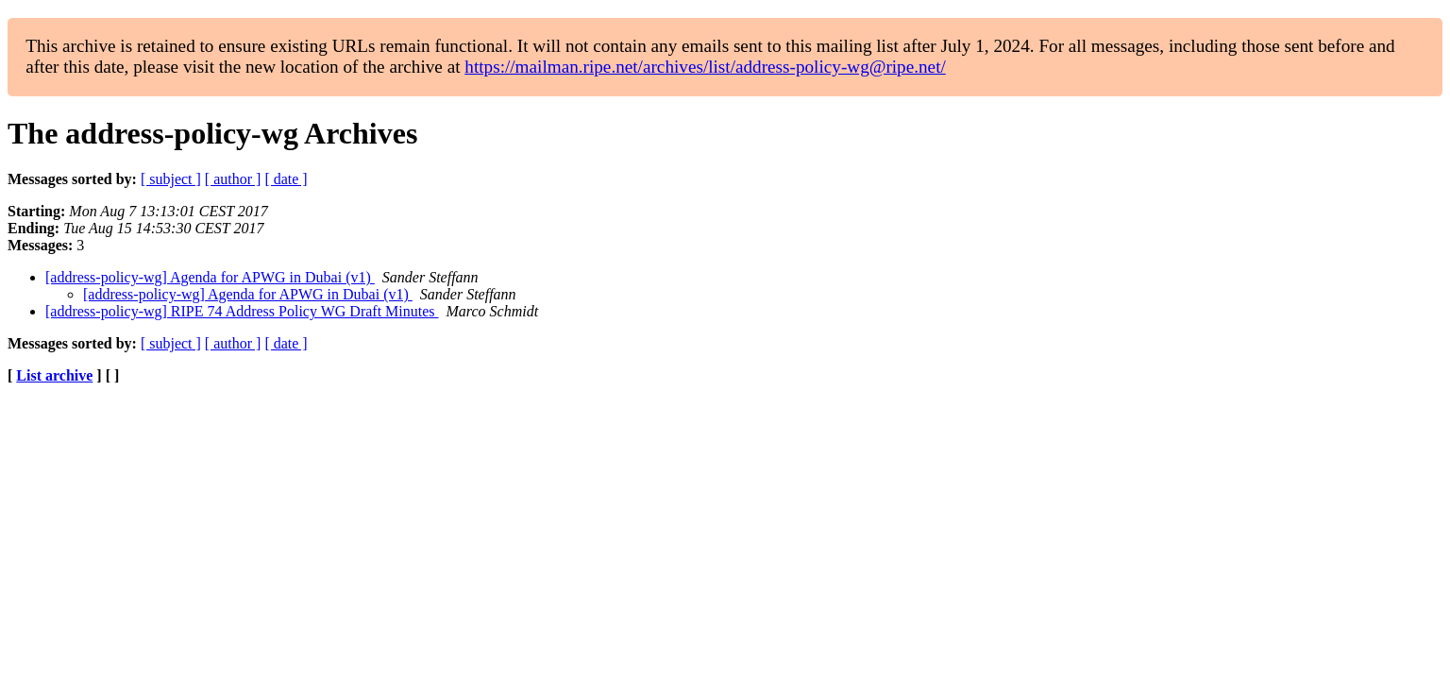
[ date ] (285, 179)
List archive (54, 375)
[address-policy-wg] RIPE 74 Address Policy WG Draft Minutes (242, 311)
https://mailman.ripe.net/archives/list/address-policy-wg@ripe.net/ (705, 66)
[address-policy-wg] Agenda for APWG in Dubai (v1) (210, 277)
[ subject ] (171, 179)
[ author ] (233, 179)
